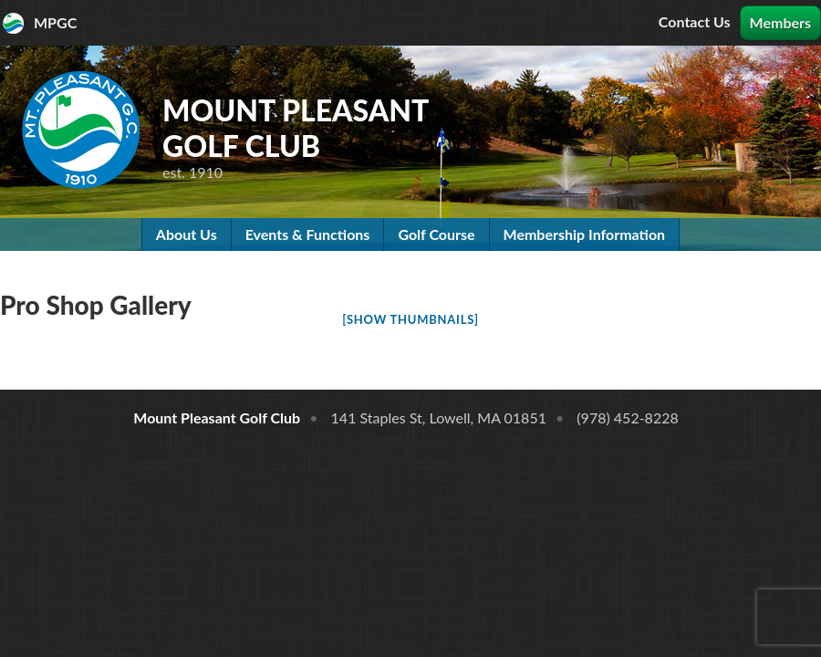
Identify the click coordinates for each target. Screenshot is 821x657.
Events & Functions (307, 234)
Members (780, 22)
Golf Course (436, 234)
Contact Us (695, 21)
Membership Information (585, 234)
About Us (186, 234)
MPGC (55, 22)
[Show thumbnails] (410, 319)
